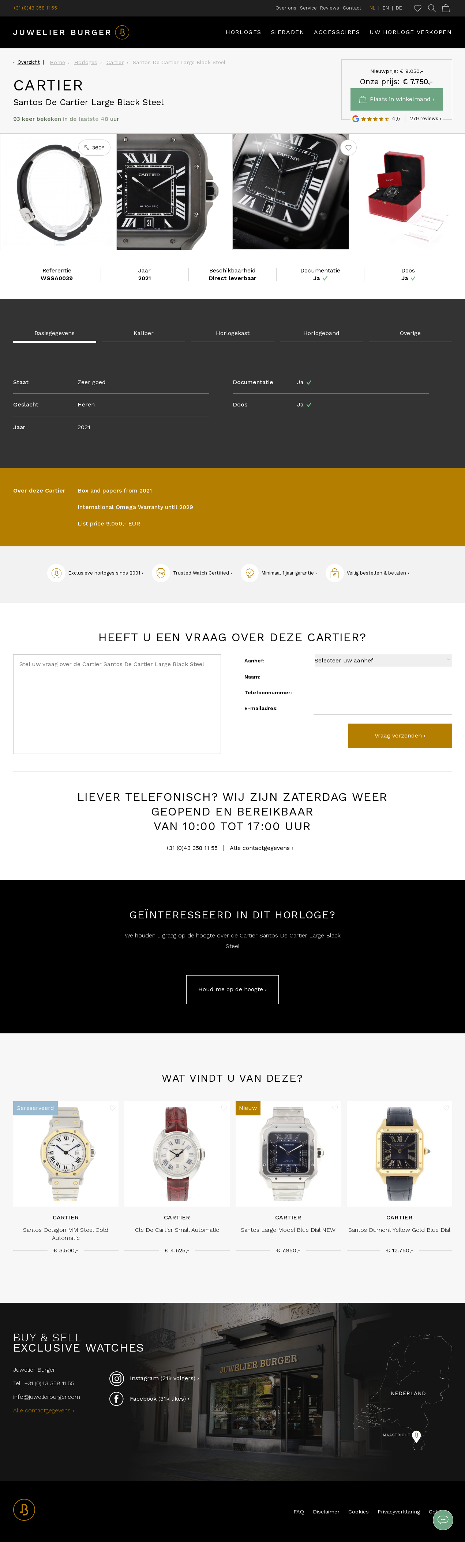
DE (399, 8)
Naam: (252, 677)
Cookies (358, 1512)
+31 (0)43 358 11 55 (35, 8)
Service (308, 8)
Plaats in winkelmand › (396, 99)
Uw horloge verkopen (411, 32)
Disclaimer (326, 1512)
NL (372, 8)
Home (57, 62)
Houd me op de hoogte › (232, 989)
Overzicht (29, 62)
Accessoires (337, 32)
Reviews (329, 8)
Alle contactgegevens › (261, 848)
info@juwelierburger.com (46, 1396)
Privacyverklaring (399, 1512)
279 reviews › (425, 118)
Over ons (285, 8)
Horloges (244, 32)
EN (386, 8)
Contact (352, 8)
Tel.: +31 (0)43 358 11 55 (43, 1383)
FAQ (298, 1512)
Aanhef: (254, 661)
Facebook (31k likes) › (149, 1399)
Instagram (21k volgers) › (154, 1378)
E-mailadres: (261, 708)
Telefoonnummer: (268, 692)
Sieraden (288, 32)
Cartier (115, 62)
